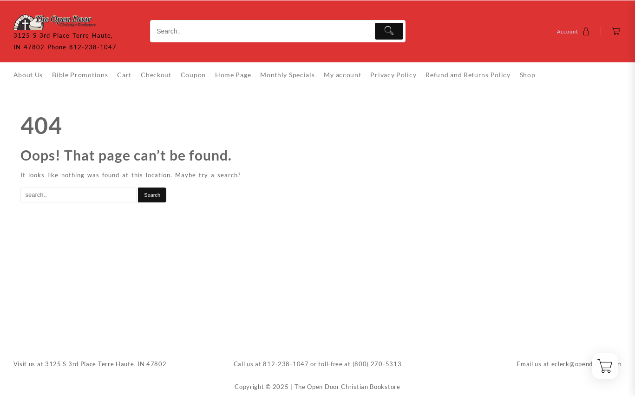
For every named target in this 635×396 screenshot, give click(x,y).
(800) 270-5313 (377, 364)
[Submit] (389, 31)
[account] (574, 31)
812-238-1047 (285, 364)
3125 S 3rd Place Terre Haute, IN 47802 (106, 364)
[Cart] (616, 31)
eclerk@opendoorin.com (586, 364)
